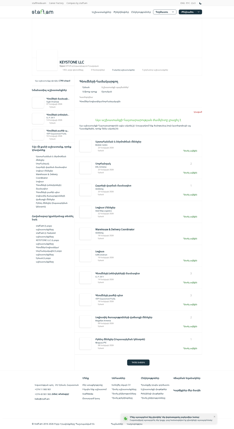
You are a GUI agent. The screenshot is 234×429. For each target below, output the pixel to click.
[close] (215, 416)
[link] (53, 103)
